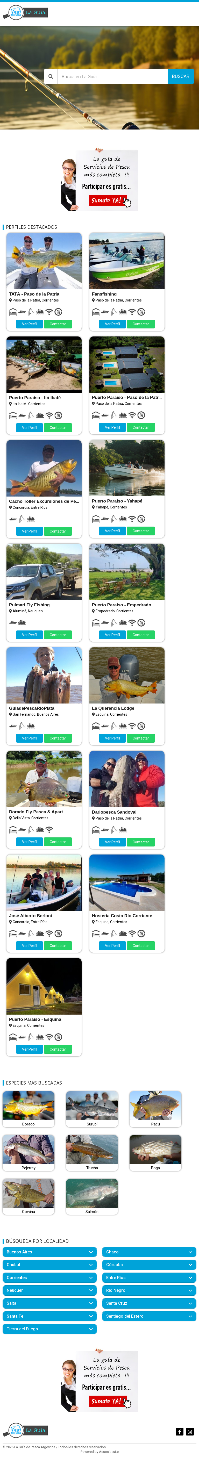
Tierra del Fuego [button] (22, 1328)
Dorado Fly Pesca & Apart (36, 811)
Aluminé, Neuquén (28, 611)
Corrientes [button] (17, 1277)
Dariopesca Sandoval (114, 812)
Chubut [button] (13, 1264)
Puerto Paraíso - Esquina (35, 1019)
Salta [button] (11, 1303)
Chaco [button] (112, 1252)
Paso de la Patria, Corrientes (36, 300)
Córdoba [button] (114, 1264)
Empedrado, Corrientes (114, 611)
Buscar (180, 76)
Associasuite (109, 1452)
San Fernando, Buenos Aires (36, 714)
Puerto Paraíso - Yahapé (117, 501)
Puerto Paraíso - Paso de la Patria (127, 397)
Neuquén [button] (15, 1290)
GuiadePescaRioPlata (31, 708)
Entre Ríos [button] (116, 1277)
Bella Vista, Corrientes (30, 818)
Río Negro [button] (115, 1290)
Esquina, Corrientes (111, 714)
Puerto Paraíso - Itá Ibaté (35, 397)
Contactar (58, 324)
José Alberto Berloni (30, 915)
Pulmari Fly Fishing (29, 604)
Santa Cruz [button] (116, 1303)
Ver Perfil (29, 324)
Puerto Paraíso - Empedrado (121, 604)
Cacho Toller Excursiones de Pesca (46, 501)
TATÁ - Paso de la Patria (34, 294)
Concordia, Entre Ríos (30, 507)
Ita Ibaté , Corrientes (29, 404)
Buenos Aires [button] (19, 1252)
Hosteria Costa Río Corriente (122, 915)
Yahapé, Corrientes (111, 507)
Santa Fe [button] (15, 1316)
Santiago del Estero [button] (125, 1316)
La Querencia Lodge (113, 708)
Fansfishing (104, 294)
